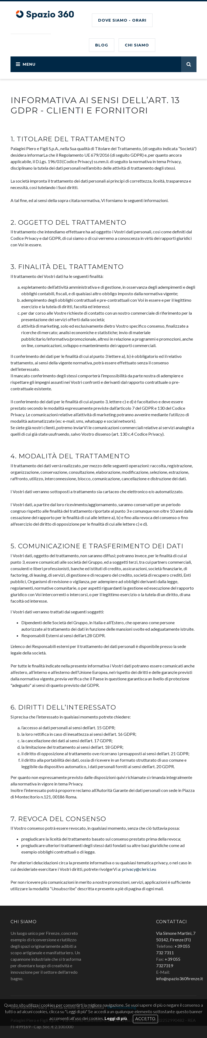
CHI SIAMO (137, 45)
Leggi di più (116, 1018)
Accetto (145, 1018)
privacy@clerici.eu (139, 869)
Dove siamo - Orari (122, 20)
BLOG (101, 45)
